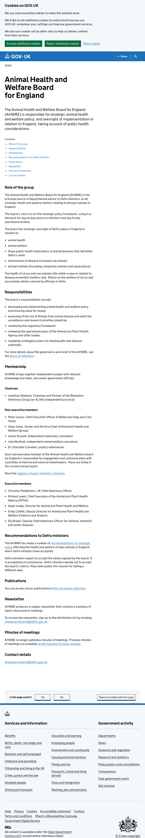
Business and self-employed (23, 754)
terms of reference (22, 356)
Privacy (19, 811)
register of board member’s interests (41, 473)
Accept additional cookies (23, 43)
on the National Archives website (59, 644)
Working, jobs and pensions (69, 790)
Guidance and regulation (114, 750)
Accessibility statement (55, 811)
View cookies (91, 43)
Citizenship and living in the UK (24, 768)
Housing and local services (68, 757)
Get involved (106, 786)
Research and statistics (113, 757)
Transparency (107, 771)
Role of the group (18, 143)
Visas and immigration (65, 782)
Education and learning (66, 736)
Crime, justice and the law (21, 775)
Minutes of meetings (20, 170)
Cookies (32, 811)
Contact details (17, 175)
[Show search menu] (135, 56)
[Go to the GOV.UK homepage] (17, 56)
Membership (16, 152)
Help (8, 811)
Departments (107, 736)
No (65, 697)
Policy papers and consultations (119, 764)
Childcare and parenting (20, 761)
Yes (46, 697)
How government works (113, 778)
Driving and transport (18, 790)
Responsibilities (17, 148)
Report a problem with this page (116, 697)
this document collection (69, 588)
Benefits (10, 736)
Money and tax (61, 764)
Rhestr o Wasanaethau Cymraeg (56, 816)
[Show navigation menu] (122, 56)
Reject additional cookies (63, 43)
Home (8, 65)
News (102, 743)
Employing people (63, 743)
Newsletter (15, 166)
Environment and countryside (70, 750)
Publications (15, 161)
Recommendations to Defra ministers (29, 157)
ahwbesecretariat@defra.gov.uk (26, 622)
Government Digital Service (22, 821)
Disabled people (15, 782)
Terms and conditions (18, 816)
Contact (79, 811)
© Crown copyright (127, 836)
